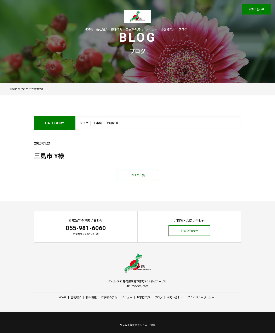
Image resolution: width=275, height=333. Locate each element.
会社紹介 (102, 29)
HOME (89, 29)
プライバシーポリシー (200, 297)
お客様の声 (168, 29)
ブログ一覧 (137, 175)
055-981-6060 (86, 228)
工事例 (97, 123)
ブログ (182, 29)
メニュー (152, 29)
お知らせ (113, 123)
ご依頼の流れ (134, 29)
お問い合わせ (256, 9)
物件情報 (116, 29)
